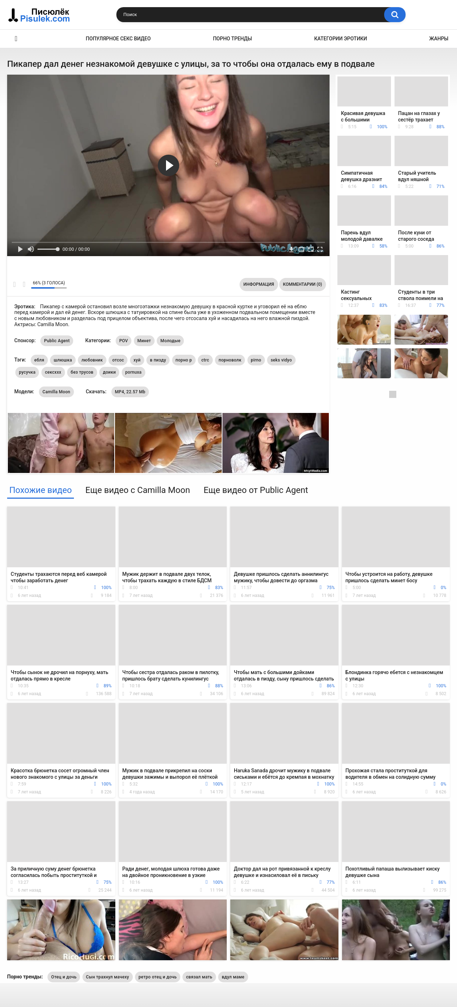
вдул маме (233, 976)
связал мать (199, 976)
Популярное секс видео (118, 38)
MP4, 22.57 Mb (130, 391)
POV (123, 340)
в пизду (158, 360)
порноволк (230, 360)
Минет (144, 340)
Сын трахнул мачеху (107, 976)
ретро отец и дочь (158, 976)
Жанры (438, 38)
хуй (137, 360)
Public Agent (57, 340)
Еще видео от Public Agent (256, 490)
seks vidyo (281, 360)
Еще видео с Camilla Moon (137, 490)
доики (109, 372)
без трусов (82, 372)
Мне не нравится (23, 284)
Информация (258, 284)
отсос (118, 360)
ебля (39, 360)
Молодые (170, 340)
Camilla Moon (56, 391)
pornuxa (133, 372)
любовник (92, 360)
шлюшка (63, 360)
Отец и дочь (63, 976)
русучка (27, 372)
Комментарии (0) (302, 284)
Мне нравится (14, 284)
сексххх (53, 372)
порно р (184, 360)
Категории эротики (340, 38)
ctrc (205, 360)
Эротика (16, 39)
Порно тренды (232, 38)
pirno (256, 360)
